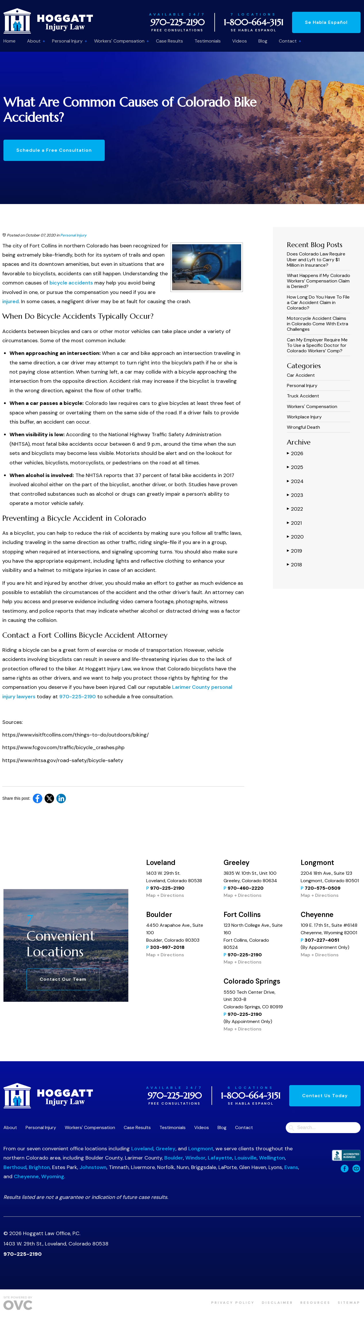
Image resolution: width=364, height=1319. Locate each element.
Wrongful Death (303, 427)
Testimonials (208, 41)
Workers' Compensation (119, 41)
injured (10, 301)
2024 (295, 481)
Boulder (173, 1157)
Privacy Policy (233, 1302)
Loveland (142, 1148)
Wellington (272, 1157)
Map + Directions (165, 895)
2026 (295, 453)
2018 (294, 564)
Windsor (195, 1157)
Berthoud (14, 1167)
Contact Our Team (63, 979)
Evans (291, 1167)
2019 (294, 550)
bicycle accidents (71, 282)
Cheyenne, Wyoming (39, 1176)
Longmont (200, 1148)
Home (9, 41)
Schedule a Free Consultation (54, 150)
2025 (295, 467)
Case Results (169, 41)
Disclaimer (277, 1302)
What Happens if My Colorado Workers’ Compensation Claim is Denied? (318, 280)
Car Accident (301, 375)
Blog (262, 41)
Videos (239, 41)
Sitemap (349, 1302)
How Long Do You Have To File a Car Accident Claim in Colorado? (318, 302)
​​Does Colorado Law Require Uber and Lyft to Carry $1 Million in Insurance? (316, 259)
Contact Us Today (325, 1096)
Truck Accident (303, 396)
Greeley (166, 1148)
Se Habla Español (326, 22)
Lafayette (220, 1157)
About (34, 41)
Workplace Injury (304, 417)
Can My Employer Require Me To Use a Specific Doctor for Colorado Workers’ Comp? (317, 345)
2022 (295, 508)
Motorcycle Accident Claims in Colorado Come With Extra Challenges (317, 323)
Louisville (246, 1157)
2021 (294, 522)
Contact (288, 41)
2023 (295, 494)
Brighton (39, 1167)
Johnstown (92, 1167)
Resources (315, 1302)
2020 (295, 536)
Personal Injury (67, 41)
